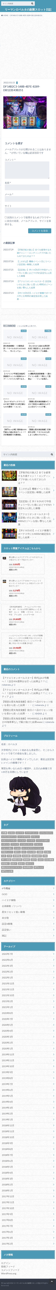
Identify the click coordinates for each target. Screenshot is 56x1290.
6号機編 (6, 888)
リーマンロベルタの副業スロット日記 (28, 9)
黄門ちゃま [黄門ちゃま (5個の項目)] (38, 867)
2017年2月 (7, 1243)
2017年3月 (7, 1237)
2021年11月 (8, 989)
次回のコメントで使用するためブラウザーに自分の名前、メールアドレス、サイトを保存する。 (28, 221)
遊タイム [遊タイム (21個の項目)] (29, 863)
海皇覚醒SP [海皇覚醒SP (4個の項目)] (36, 856)
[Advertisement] (28, 48)
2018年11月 (8, 1131)
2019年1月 (7, 1119)
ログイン (5, 1263)
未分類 (5, 917)
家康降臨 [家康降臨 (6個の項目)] (17, 856)
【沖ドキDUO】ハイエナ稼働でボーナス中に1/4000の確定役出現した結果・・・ (34, 296)
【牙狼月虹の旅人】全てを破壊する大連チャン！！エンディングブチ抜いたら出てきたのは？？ (34, 252)
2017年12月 (8, 1196)
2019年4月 (7, 1101)
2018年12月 (8, 1125)
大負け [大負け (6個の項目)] (47, 852)
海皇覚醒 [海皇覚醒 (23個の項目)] (26, 856)
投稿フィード (8, 1266)
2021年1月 (7, 1007)
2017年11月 (8, 1202)
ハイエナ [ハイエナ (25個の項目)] (21, 840)
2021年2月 (7, 1001)
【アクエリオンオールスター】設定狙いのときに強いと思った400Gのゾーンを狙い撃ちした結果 (34, 284)
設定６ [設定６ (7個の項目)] (21, 863)
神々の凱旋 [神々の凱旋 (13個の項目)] (6, 860)
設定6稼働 (7, 923)
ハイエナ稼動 (9, 900)
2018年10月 (8, 1137)
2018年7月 (7, 1155)
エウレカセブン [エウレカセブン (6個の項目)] (46, 833)
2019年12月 (8, 1054)
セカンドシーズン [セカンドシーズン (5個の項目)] (9, 840)
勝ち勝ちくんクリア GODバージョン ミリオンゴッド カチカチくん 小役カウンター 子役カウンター (26, 583)
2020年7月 (7, 1019)
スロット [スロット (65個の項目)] (35, 837)
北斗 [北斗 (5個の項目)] (24, 852)
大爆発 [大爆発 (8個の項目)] (40, 852)
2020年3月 (7, 1036)
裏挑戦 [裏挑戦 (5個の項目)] (26, 860)
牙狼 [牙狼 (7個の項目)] (45, 856)
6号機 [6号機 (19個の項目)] (4, 833)
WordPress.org (8, 1273)
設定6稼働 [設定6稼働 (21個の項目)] (49, 860)
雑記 (4, 935)
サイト (8, 205)
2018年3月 (7, 1178)
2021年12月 (8, 983)
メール (9, 194)
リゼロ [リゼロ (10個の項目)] (17, 848)
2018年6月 (7, 1160)
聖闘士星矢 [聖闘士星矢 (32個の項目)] (17, 860)
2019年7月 (7, 1084)
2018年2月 (7, 1184)
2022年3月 (7, 965)
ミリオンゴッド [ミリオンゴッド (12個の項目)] (26, 844)
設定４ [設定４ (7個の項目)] (13, 863)
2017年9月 (7, 1214)
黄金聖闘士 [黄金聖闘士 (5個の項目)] (27, 867)
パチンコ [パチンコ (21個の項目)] (5, 844)
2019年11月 (8, 1060)
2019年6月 (7, 1089)
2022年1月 (7, 977)
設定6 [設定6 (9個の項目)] (40, 860)
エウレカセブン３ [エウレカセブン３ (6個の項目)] (9, 837)
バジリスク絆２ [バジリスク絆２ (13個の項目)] (43, 840)
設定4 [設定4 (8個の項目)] (33, 860)
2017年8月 (7, 1220)
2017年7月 (7, 1226)
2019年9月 (7, 1072)
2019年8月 (7, 1078)
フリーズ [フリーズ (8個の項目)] (14, 844)
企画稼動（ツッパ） (12, 906)
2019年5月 (7, 1095)
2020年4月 (7, 1030)
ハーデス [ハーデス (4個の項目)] (30, 840)
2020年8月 (7, 1013)
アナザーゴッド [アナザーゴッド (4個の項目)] (32, 833)
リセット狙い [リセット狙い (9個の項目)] (7, 848)
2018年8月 (7, 1149)
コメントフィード (10, 1270)
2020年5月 (7, 1024)
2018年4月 (7, 1172)
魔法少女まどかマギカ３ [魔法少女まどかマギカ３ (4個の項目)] (11, 867)
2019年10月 (8, 1066)
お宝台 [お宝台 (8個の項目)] (11, 833)
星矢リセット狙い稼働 (13, 911)
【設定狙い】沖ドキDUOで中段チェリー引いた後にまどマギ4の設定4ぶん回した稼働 (34, 272)
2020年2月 (7, 1042)
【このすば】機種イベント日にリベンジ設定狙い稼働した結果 (34, 263)
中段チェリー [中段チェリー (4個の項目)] (7, 852)
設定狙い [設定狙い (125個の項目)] (5, 863)
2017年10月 (8, 1208)
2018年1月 (7, 1190)
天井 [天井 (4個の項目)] (3, 856)
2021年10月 (8, 995)
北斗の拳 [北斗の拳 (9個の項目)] (31, 852)
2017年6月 (7, 1231)
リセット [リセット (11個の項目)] (38, 844)
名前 (8, 182)
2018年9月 (7, 1143)
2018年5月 (7, 1166)
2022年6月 (7, 959)
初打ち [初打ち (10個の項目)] (17, 852)
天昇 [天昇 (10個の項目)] (9, 856)
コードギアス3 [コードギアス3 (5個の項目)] (24, 837)
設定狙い (6, 929)
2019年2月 (7, 1113)
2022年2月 (7, 971)
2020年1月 (7, 1048)
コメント (10, 159)
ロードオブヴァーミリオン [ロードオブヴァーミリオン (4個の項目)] (32, 848)
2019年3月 (7, 1107)
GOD (4, 894)
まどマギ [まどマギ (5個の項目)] (19, 833)
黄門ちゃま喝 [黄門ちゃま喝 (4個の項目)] (7, 871)
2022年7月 (7, 953)
